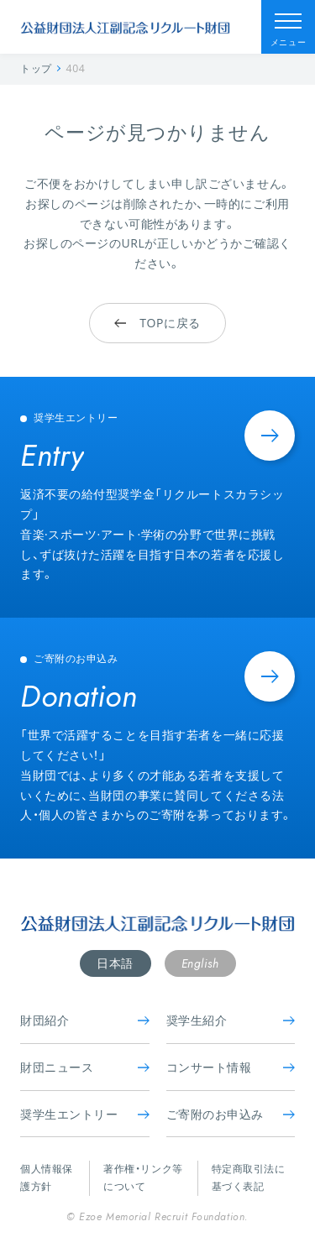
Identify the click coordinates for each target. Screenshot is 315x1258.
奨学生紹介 (231, 1020)
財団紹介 (85, 1020)
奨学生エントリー (85, 1114)
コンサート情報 (231, 1067)
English (200, 963)
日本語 (115, 963)
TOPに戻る (157, 323)
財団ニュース (85, 1067)
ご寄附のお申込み (231, 1114)
